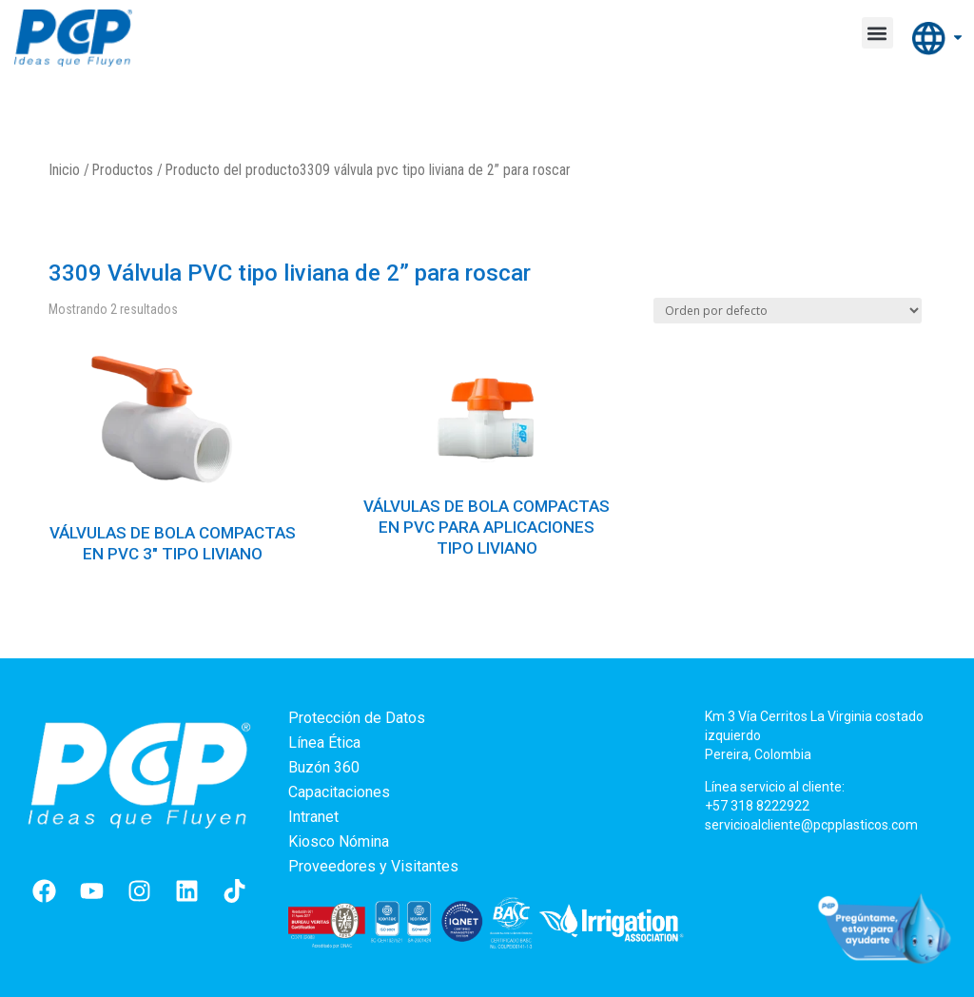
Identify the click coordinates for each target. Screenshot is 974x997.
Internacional (938, 40)
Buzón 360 (324, 767)
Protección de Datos (356, 718)
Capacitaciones (339, 792)
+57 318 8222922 (757, 805)
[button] (877, 33)
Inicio (64, 170)
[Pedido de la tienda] (787, 310)
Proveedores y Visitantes (373, 866)
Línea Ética (324, 742)
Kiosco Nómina (338, 841)
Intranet (313, 817)
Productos (122, 170)
